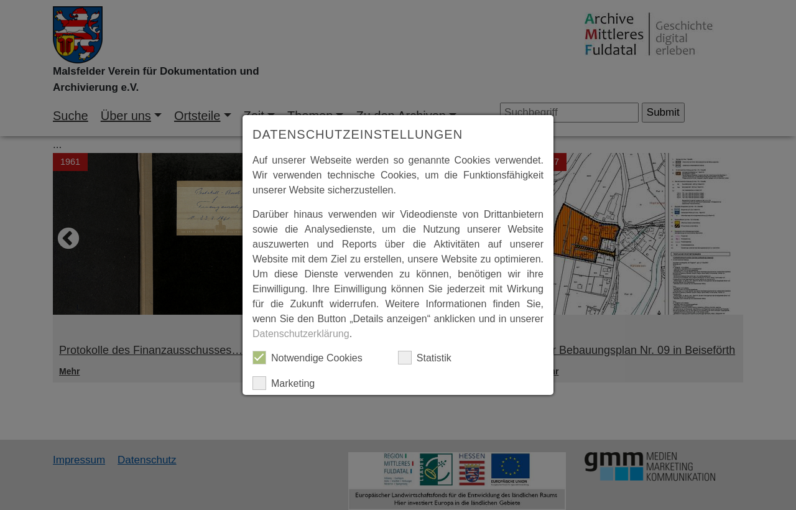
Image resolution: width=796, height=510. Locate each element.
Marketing (283, 383)
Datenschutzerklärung (300, 333)
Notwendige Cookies (307, 357)
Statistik (424, 357)
